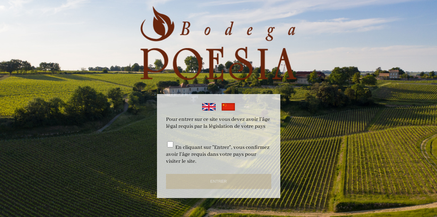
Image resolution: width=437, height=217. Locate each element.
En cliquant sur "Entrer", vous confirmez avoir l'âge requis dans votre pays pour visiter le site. (217, 154)
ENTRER (218, 181)
